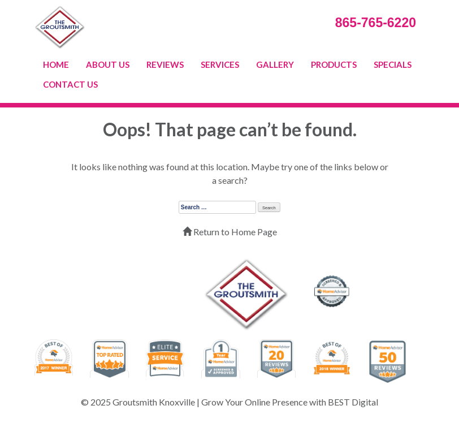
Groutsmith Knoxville (153, 401)
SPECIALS (393, 64)
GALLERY (275, 64)
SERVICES (220, 64)
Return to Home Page (230, 231)
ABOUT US (107, 64)
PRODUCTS (334, 64)
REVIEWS (165, 64)
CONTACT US (70, 84)
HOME (56, 64)
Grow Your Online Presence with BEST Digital (289, 401)
